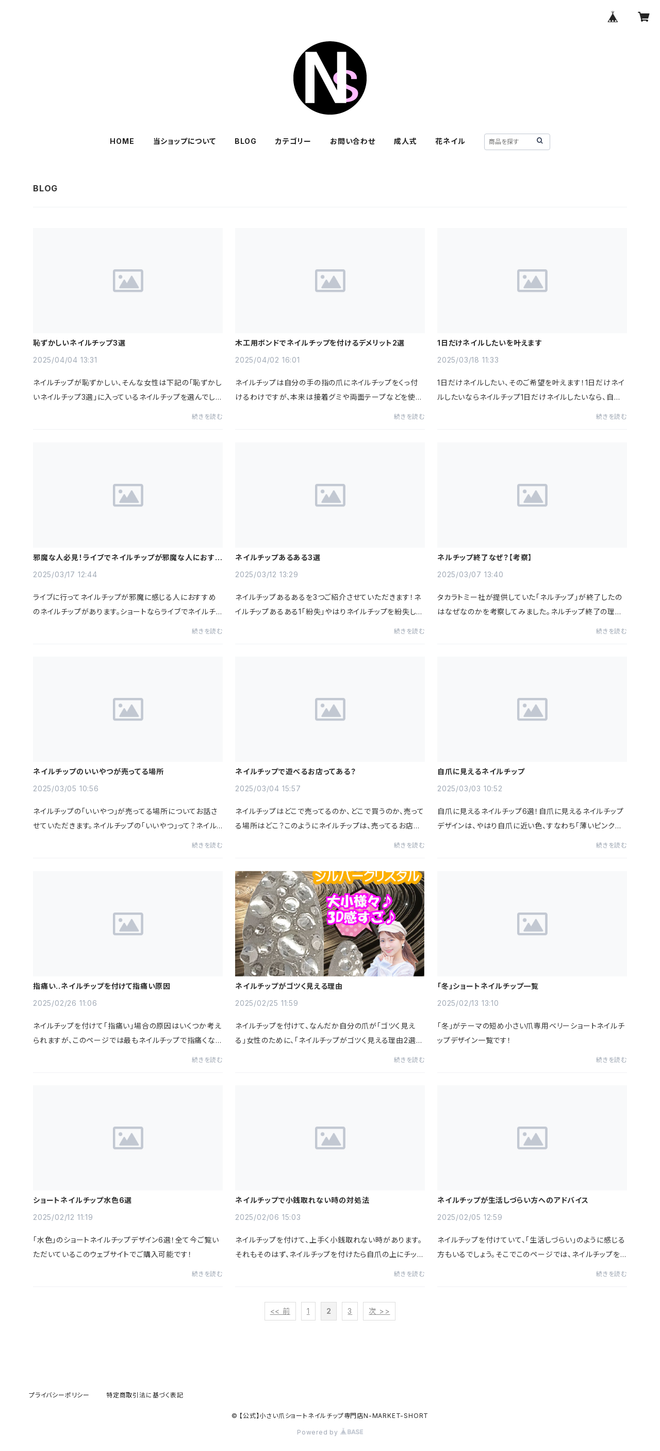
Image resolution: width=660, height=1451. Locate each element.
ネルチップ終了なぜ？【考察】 (484, 557)
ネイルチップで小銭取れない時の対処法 (302, 1200)
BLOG (246, 141)
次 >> (379, 1311)
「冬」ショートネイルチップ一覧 (488, 986)
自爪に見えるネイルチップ (481, 771)
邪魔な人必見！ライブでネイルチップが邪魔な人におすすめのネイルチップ (127, 557)
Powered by (330, 1432)
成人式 (405, 141)
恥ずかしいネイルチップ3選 (79, 343)
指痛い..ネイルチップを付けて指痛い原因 (102, 986)
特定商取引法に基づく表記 (145, 1395)
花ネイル (450, 141)
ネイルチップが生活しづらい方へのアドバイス (513, 1200)
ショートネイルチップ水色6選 (82, 1200)
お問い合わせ (352, 141)
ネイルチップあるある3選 (278, 557)
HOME (122, 141)
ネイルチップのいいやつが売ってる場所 (98, 771)
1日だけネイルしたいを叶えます (489, 343)
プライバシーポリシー (59, 1395)
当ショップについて (184, 141)
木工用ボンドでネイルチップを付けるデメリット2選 (320, 343)
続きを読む (207, 416)
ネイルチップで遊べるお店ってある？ (295, 771)
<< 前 (280, 1311)
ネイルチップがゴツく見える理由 (289, 986)
